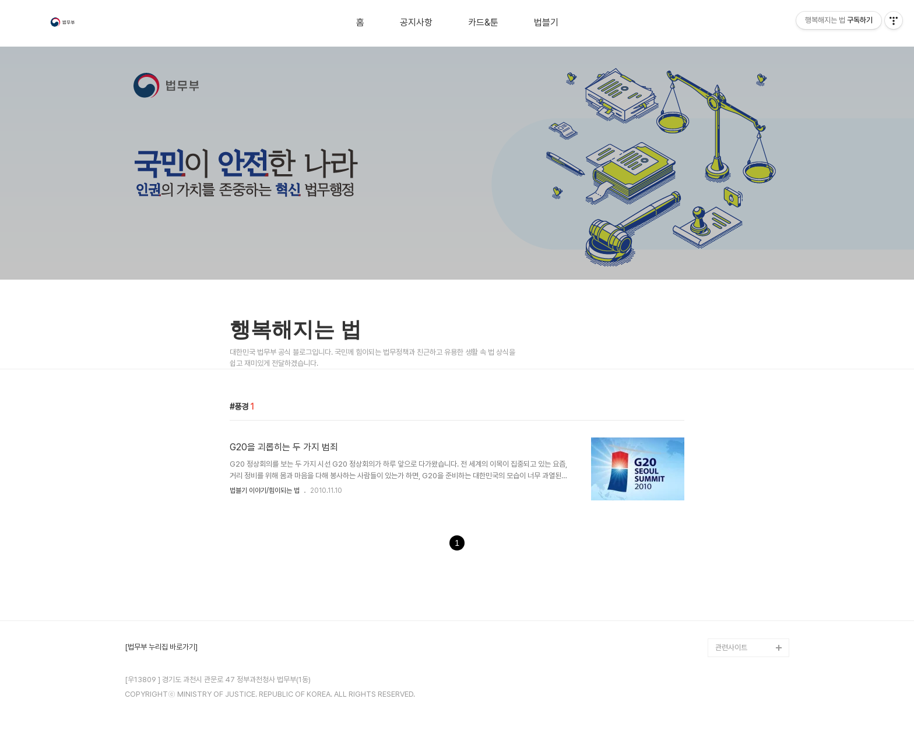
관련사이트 (731, 647)
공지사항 (416, 22)
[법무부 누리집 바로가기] (161, 647)
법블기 (546, 22)
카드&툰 (483, 22)
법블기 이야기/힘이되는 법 (265, 490)
